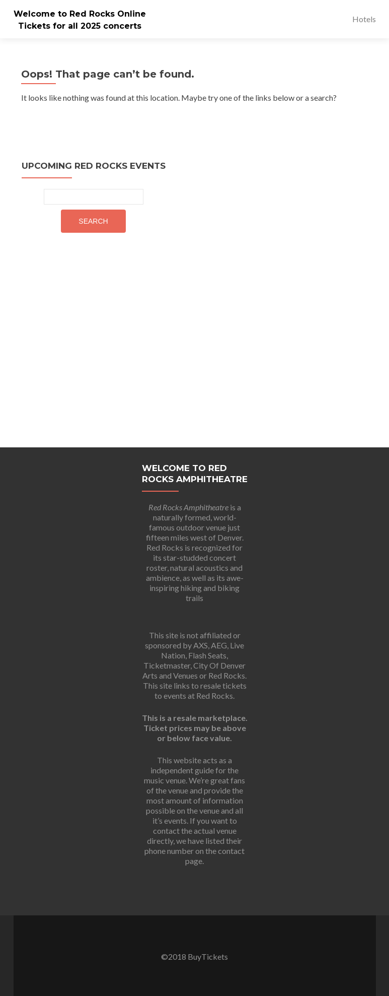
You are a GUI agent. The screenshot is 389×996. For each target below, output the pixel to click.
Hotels (364, 19)
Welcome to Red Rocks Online (80, 14)
